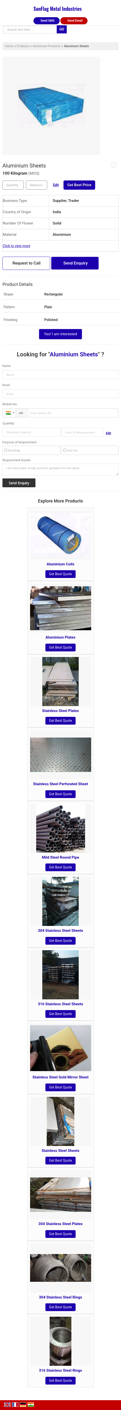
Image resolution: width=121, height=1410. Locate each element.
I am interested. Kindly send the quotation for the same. (60, 469)
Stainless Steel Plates (60, 711)
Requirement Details (16, 460)
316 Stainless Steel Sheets (60, 1004)
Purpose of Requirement (19, 442)
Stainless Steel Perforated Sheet (60, 784)
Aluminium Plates (60, 637)
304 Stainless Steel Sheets (60, 930)
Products (23, 46)
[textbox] (36, 185)
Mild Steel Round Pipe (60, 857)
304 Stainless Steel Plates (60, 1224)
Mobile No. (10, 404)
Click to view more (16, 246)
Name (6, 366)
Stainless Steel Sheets (60, 1150)
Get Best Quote (60, 574)
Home (9, 46)
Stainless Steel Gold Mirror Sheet (60, 1077)
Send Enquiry (75, 263)
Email (6, 385)
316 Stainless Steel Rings (60, 1370)
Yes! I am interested (60, 334)
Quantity (8, 423)
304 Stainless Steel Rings (60, 1297)
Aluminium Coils (61, 564)
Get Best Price (79, 185)
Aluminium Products (46, 46)
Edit (56, 185)
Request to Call (26, 263)
